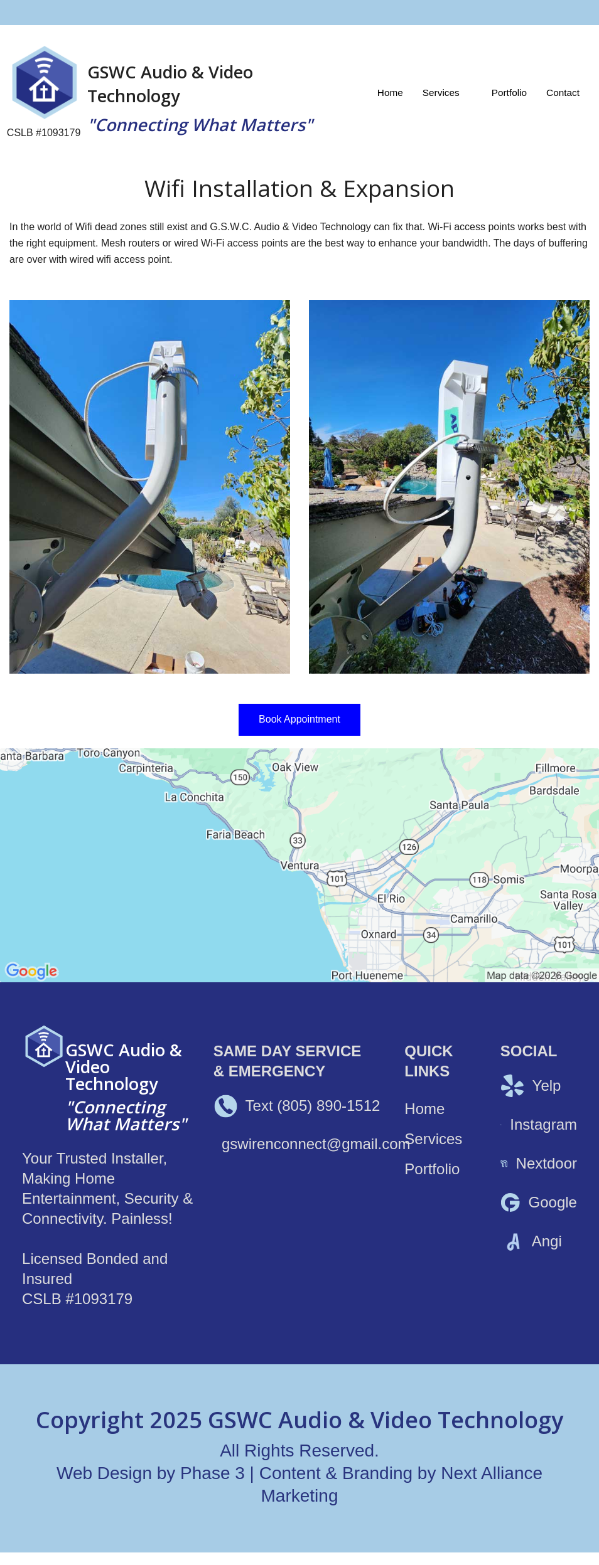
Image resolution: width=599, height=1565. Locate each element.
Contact (563, 92)
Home (390, 92)
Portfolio (509, 92)
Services (441, 92)
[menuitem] (390, 92)
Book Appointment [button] (299, 719)
